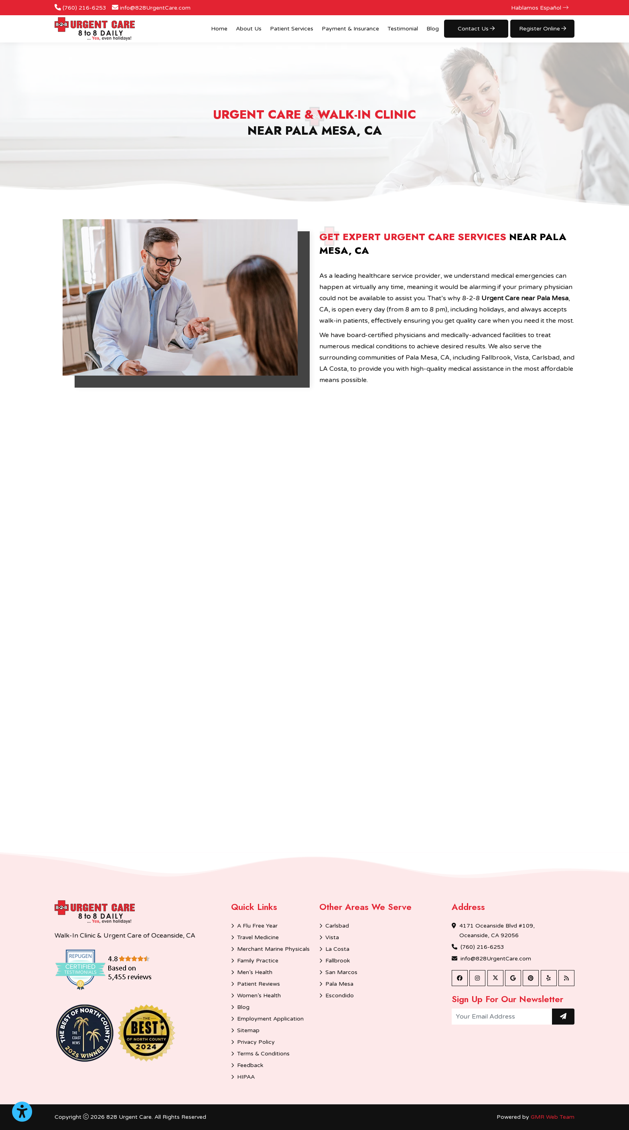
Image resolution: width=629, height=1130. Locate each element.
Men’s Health (254, 972)
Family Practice (257, 960)
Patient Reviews (258, 983)
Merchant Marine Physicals (273, 949)
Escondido (339, 995)
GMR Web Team (552, 1117)
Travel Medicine (258, 937)
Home (219, 28)
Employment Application (270, 1018)
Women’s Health (259, 995)
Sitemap (248, 1030)
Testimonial (403, 28)
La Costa (337, 949)
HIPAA (246, 1076)
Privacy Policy (256, 1042)
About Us (249, 28)
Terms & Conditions (263, 1053)
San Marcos (341, 972)
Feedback (250, 1065)
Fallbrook (337, 960)
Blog (432, 28)
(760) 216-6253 (84, 7)
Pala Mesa (339, 983)
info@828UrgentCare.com (155, 7)
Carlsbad (337, 925)
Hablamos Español (539, 7)
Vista (332, 937)
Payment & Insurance (350, 28)
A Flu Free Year (257, 925)
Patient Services (291, 28)
